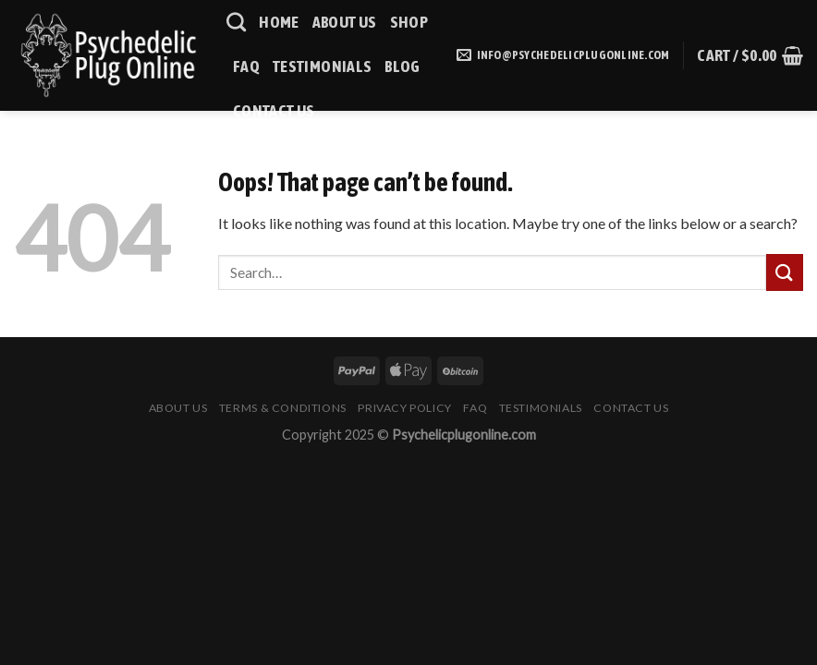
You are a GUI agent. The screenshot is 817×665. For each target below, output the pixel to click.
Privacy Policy (405, 408)
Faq (246, 66)
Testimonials (322, 66)
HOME (279, 22)
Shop (409, 22)
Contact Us (274, 111)
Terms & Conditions (283, 408)
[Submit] (784, 272)
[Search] (236, 21)
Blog (402, 66)
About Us (344, 22)
